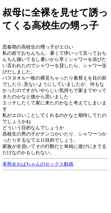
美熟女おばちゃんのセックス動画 (37, 164)
